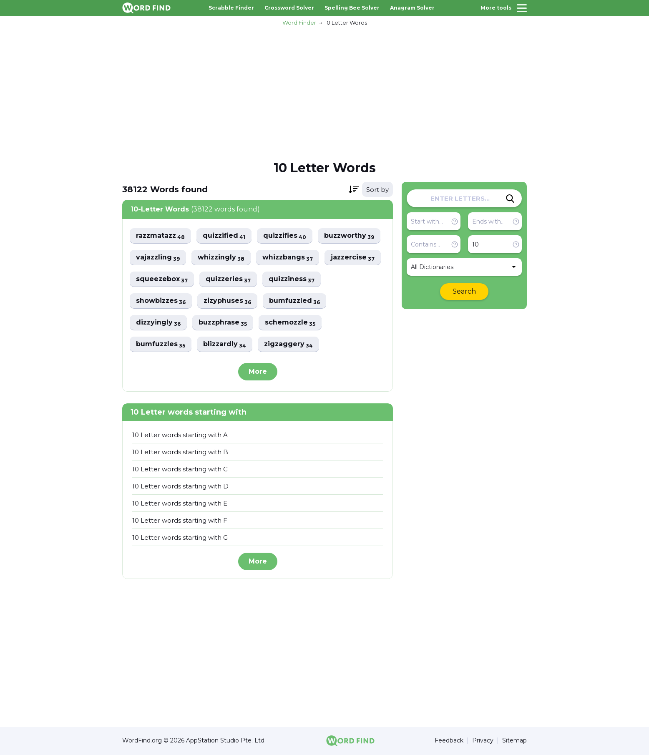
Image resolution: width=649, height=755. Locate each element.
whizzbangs (289, 257)
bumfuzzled (296, 301)
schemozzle (292, 322)
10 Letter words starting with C (180, 469)
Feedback (449, 741)
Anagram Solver (412, 8)
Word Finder (299, 22)
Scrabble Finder (231, 8)
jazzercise (355, 257)
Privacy (482, 741)
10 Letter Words (346, 22)
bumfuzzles (161, 344)
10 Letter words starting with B (180, 452)
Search (464, 291)
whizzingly (222, 257)
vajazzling (158, 257)
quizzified (226, 236)
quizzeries (229, 279)
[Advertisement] (324, 92)
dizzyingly (158, 322)
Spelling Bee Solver (352, 8)
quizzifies (287, 236)
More (258, 371)
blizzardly (226, 344)
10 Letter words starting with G (180, 537)
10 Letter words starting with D (180, 486)
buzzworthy (352, 236)
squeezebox (162, 279)
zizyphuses (228, 301)
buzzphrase (224, 322)
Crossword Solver (289, 8)
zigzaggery (290, 344)
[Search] (510, 198)
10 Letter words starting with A (180, 435)
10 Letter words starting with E (179, 503)
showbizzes (161, 301)
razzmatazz (161, 236)
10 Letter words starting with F (179, 520)
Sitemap (514, 741)
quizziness (293, 279)
